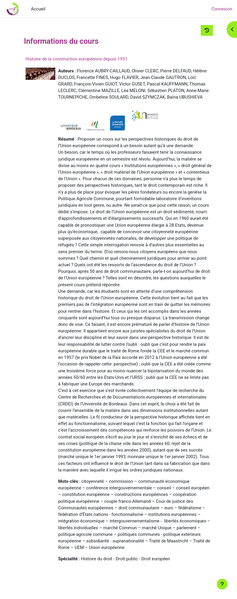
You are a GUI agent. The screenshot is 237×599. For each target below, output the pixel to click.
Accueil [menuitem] (38, 9)
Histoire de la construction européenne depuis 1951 (77, 59)
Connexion (221, 9)
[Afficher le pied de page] (222, 584)
